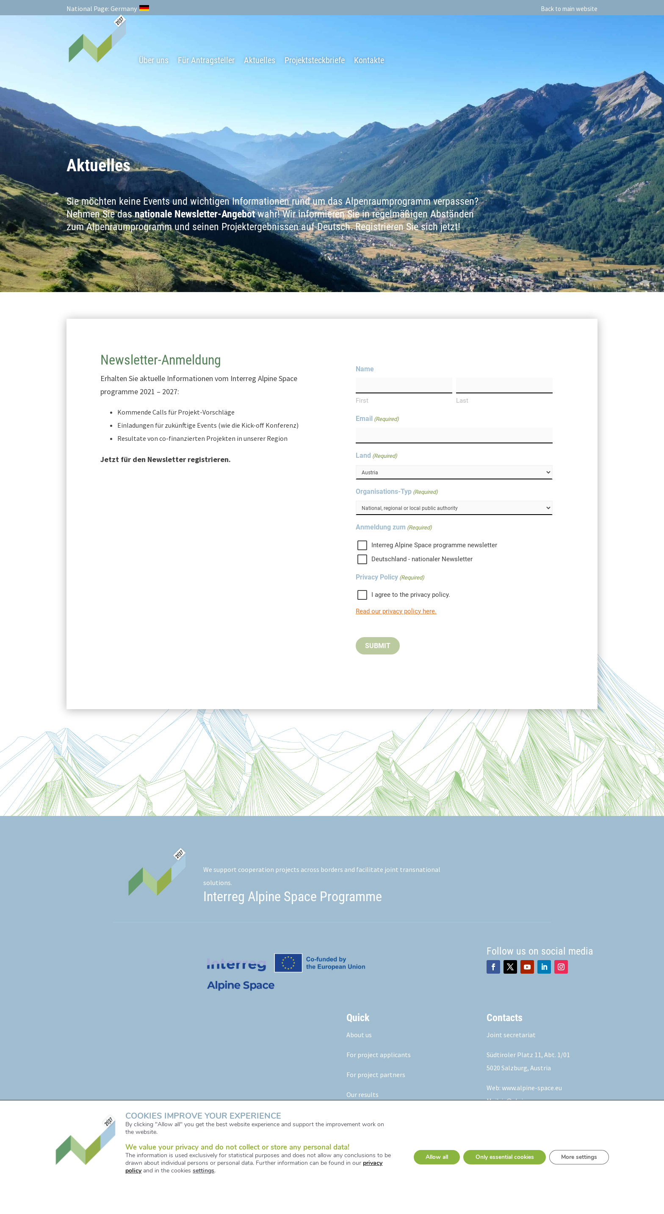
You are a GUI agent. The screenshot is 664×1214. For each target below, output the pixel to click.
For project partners (375, 1075)
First (362, 401)
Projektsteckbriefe (315, 60)
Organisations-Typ (397, 492)
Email (377, 419)
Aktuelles (259, 60)
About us (359, 1035)
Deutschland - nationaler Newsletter (422, 559)
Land (376, 456)
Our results (362, 1095)
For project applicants (378, 1055)
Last (462, 401)
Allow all (431, 1157)
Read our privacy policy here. (396, 611)
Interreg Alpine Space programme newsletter (434, 545)
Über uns (154, 60)
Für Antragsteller (206, 60)
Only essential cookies (504, 1157)
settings (197, 1170)
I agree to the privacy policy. (410, 595)
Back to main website (569, 9)
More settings (584, 1157)
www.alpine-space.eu (532, 1088)
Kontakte (369, 60)
